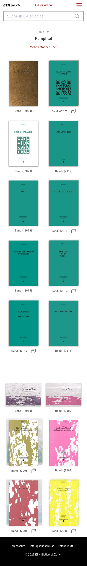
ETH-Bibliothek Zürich (48, 554)
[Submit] (77, 16)
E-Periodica (43, 5)
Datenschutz (65, 545)
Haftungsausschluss (41, 545)
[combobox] (43, 16)
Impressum (18, 545)
